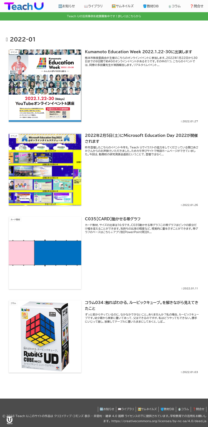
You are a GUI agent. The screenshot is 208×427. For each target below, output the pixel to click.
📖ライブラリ (123, 409)
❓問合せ (198, 409)
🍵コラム (182, 409)
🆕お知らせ (103, 409)
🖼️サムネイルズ (144, 409)
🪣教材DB (166, 409)
